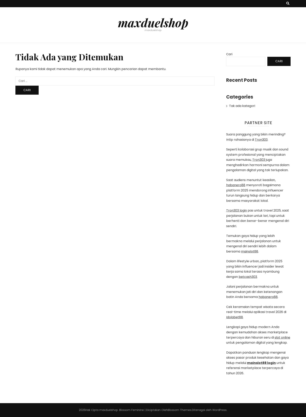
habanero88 (235, 185)
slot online (282, 337)
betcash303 (248, 277)
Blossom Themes (179, 410)
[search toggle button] (287, 3)
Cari (229, 54)
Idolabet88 (234, 317)
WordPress (219, 410)
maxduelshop (153, 22)
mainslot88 (249, 251)
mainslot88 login (261, 363)
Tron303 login (236, 210)
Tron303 (261, 139)
